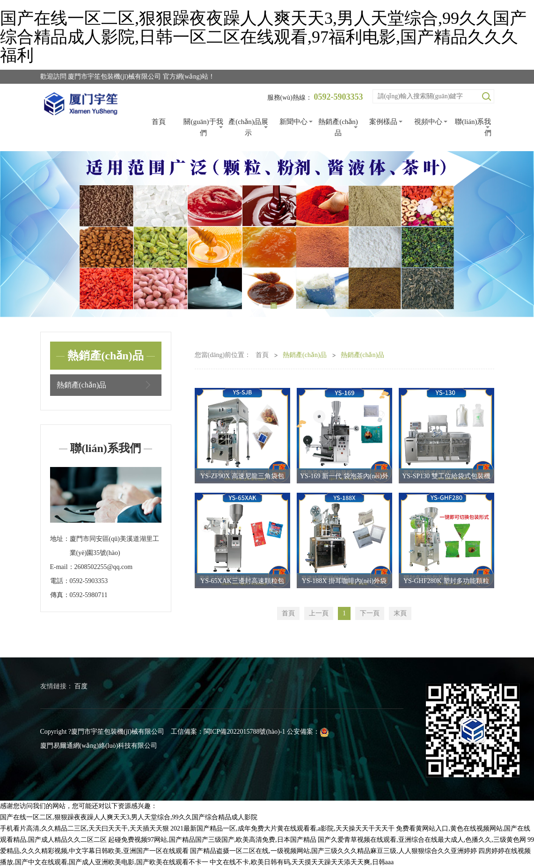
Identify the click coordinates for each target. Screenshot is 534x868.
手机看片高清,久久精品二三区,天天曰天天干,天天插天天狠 (84, 828)
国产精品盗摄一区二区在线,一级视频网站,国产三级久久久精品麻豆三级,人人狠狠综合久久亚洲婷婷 (333, 850)
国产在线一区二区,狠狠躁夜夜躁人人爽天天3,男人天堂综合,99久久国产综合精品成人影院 (128, 817)
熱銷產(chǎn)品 (338, 127)
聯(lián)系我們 (473, 127)
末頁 (400, 613)
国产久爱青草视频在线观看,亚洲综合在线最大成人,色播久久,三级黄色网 (422, 839)
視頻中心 (428, 121)
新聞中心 (293, 121)
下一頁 (370, 613)
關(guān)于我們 (203, 127)
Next (515, 234)
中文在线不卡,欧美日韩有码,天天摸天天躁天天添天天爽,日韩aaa (302, 862)
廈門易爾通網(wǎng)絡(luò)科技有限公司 (99, 745)
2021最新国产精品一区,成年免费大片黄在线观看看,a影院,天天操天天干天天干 (282, 828)
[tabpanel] (267, 234)
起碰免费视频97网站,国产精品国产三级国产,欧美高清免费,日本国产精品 (212, 839)
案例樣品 (383, 121)
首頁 (159, 121)
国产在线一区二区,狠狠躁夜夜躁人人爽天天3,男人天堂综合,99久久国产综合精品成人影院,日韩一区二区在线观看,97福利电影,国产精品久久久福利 (263, 37)
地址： (60, 538)
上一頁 (319, 613)
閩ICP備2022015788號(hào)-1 (244, 731)
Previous (18, 234)
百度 (81, 686)
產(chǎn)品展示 (248, 127)
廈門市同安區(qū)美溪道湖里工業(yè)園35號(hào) (114, 545)
